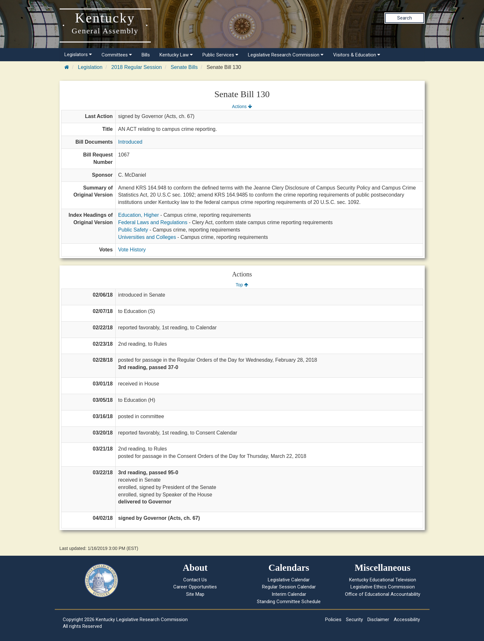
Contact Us (195, 580)
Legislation (90, 67)
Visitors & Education (356, 55)
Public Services (220, 55)
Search (404, 18)
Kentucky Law (176, 55)
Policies (333, 619)
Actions (242, 106)
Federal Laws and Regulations (152, 222)
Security (354, 619)
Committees (117, 55)
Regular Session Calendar (289, 587)
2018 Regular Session (136, 67)
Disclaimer (378, 619)
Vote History (132, 249)
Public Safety (133, 229)
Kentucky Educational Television (382, 580)
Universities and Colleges (147, 237)
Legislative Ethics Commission (382, 587)
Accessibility (407, 619)
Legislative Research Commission (286, 55)
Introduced (130, 142)
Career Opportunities (195, 587)
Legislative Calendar (289, 580)
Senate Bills (184, 67)
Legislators (78, 54)
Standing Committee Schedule (289, 601)
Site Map (195, 594)
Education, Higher (138, 215)
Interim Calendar (289, 594)
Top (242, 284)
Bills (146, 55)
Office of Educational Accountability (382, 594)
